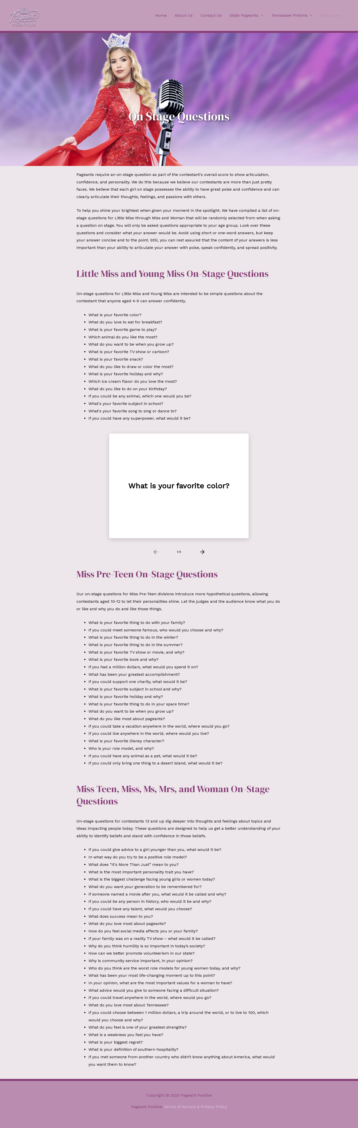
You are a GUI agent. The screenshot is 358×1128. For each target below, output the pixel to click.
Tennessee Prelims (289, 15)
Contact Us (211, 15)
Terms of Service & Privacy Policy (195, 1106)
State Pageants (244, 15)
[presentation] (156, 552)
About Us (184, 15)
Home (161, 15)
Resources (330, 15)
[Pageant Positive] (24, 15)
